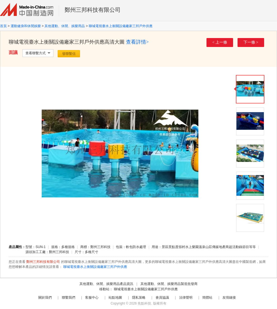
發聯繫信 (69, 54)
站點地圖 (115, 297)
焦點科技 (144, 303)
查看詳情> (137, 42)
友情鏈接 (229, 297)
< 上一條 (219, 42)
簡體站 (207, 297)
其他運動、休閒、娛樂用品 (64, 26)
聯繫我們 (68, 297)
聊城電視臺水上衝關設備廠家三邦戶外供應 (120, 26)
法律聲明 (186, 297)
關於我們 (45, 297)
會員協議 (162, 297)
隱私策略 (138, 297)
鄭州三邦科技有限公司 (93, 10)
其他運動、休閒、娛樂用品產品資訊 (106, 284)
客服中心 (91, 297)
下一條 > (250, 42)
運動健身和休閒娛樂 (26, 26)
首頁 (3, 26)
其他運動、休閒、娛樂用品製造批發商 (169, 284)
